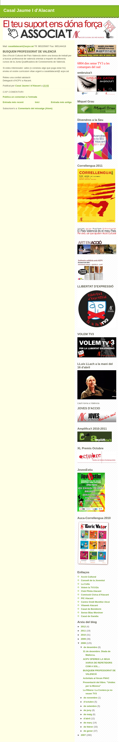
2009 (83, 639)
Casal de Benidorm (91, 609)
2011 (83, 630)
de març (88, 722)
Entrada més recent (13, 102)
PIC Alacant (87, 598)
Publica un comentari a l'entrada (20, 97)
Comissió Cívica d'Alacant (95, 594)
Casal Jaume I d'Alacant (29, 10)
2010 (83, 635)
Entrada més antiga (61, 102)
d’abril (87, 718)
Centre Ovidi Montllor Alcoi (95, 602)
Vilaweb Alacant (89, 605)
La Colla (85, 584)
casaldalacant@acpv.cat (21, 46)
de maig (88, 714)
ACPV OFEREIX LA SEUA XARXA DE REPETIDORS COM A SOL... (97, 663)
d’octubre (89, 702)
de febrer (89, 726)
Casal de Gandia (89, 616)
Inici (37, 102)
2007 (83, 735)
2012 (83, 626)
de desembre (91, 647)
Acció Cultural (88, 576)
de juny (88, 710)
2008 (83, 643)
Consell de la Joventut (93, 580)
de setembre (90, 706)
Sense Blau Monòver (92, 612)
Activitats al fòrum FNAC (96, 678)
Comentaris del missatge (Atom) (35, 108)
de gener (89, 731)
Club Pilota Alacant (91, 591)
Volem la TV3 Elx (90, 587)
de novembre (91, 697)
